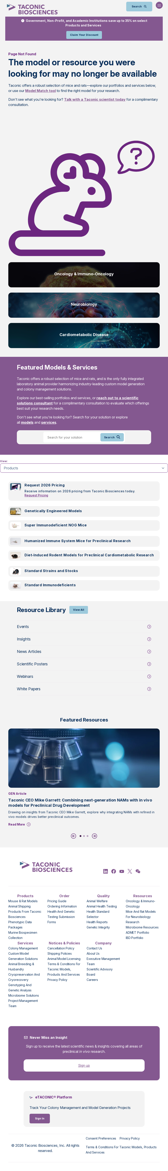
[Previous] (74, 836)
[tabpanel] (84, 538)
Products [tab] (11, 468)
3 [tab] (87, 836)
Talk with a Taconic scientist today (95, 99)
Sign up (84, 1065)
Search (112, 437)
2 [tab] (84, 836)
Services (25, 943)
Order (64, 896)
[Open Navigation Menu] (159, 5)
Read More (16, 824)
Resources (142, 896)
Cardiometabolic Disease (84, 334)
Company (103, 943)
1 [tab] (80, 836)
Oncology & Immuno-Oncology (84, 274)
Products (25, 896)
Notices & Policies (64, 943)
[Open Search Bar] (139, 6)
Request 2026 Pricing (44, 485)
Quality (103, 896)
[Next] (93, 836)
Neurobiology (84, 304)
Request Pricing (36, 495)
